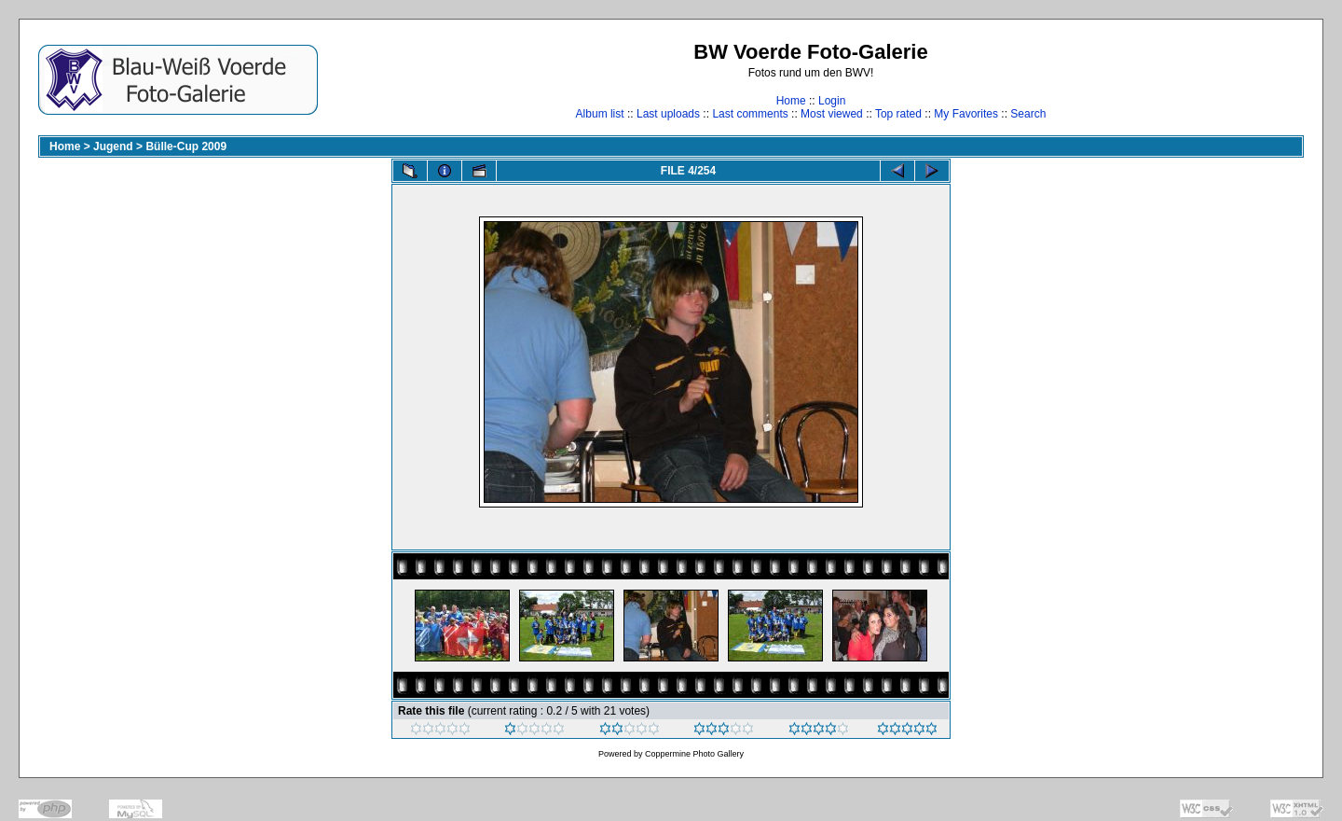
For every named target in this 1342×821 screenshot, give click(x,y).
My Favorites (966, 113)
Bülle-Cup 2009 (185, 146)
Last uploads (668, 113)
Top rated (898, 113)
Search (1028, 113)
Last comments (749, 113)
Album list (600, 113)
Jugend (113, 146)
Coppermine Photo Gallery (694, 753)
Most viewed (832, 113)
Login (831, 100)
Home (791, 100)
